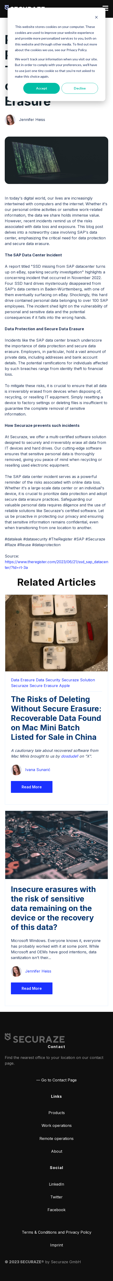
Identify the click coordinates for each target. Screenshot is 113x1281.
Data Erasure (23, 680)
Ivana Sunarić (37, 769)
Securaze (19, 685)
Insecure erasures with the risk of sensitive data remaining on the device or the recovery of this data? (53, 908)
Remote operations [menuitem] (56, 1138)
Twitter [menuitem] (56, 1197)
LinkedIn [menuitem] (56, 1184)
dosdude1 (69, 756)
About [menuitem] (56, 1151)
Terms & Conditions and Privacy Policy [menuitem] (56, 1232)
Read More (32, 787)
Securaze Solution (78, 680)
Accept (41, 88)
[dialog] (56, 54)
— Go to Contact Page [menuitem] (56, 1080)
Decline (80, 88)
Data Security (48, 680)
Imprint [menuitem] (56, 1245)
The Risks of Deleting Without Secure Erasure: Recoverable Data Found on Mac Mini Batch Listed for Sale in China (56, 718)
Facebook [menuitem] (56, 1209)
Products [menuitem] (56, 1112)
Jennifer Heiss (32, 119)
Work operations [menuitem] (57, 1125)
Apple (64, 685)
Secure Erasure (43, 685)
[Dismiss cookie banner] (96, 18)
